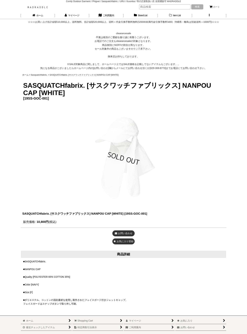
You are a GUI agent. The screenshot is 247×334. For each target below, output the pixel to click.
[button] (209, 15)
